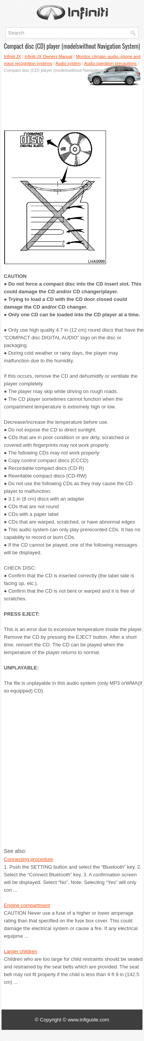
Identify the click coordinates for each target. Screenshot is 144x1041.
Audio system (68, 63)
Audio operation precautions (110, 63)
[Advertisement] (72, 99)
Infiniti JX (12, 56)
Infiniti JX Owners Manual (49, 56)
